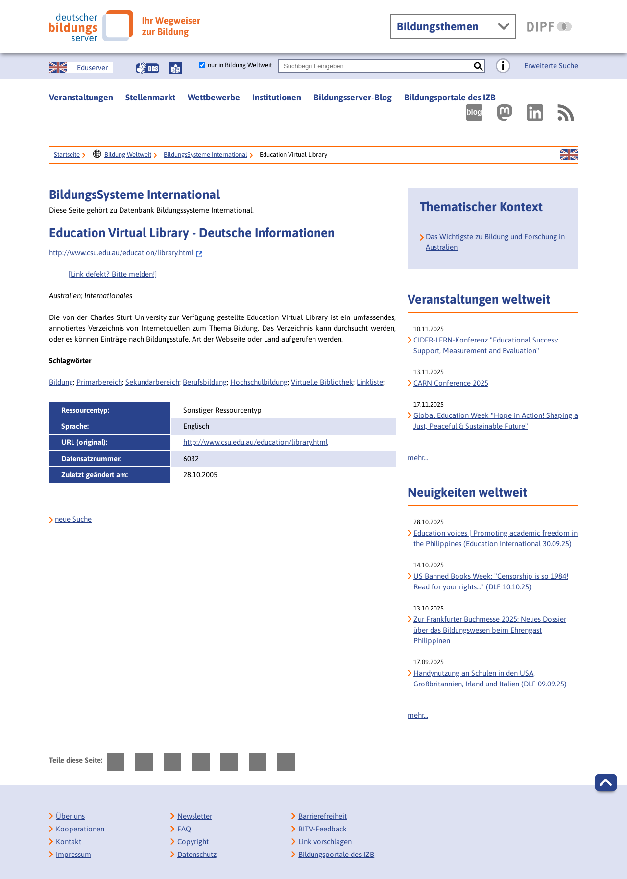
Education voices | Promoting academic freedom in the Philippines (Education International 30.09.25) (495, 538)
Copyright (193, 841)
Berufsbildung (205, 382)
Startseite (67, 154)
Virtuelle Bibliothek (322, 382)
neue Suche (73, 519)
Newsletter (194, 816)
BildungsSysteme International (205, 154)
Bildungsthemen (438, 26)
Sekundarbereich (152, 382)
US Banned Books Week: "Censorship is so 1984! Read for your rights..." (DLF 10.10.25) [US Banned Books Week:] (490, 581)
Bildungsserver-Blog (353, 97)
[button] (606, 782)
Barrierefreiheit (322, 816)
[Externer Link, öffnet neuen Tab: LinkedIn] (535, 112)
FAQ (184, 829)
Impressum (73, 854)
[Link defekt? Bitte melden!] (113, 274)
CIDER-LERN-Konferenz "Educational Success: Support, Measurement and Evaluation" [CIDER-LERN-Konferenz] (485, 345)
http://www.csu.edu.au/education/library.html (126, 252)
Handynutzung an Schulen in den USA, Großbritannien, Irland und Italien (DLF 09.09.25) (490, 678)
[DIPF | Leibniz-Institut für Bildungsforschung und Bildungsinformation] (549, 26)
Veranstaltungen (81, 97)
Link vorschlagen (325, 841)
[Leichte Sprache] (175, 68)
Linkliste (370, 382)
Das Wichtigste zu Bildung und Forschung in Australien (495, 241)
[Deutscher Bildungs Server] (124, 25)
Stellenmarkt (150, 97)
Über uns (70, 816)
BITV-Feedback (322, 829)
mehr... (418, 457)
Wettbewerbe (214, 97)
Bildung (61, 382)
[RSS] (565, 112)
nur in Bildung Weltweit (240, 65)
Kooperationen (80, 829)
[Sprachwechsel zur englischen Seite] (81, 67)
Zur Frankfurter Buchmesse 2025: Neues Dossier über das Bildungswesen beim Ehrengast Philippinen (489, 630)
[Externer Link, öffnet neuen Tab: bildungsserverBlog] (474, 112)
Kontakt (68, 841)
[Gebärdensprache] (147, 68)
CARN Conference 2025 (450, 383)
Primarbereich (99, 382)
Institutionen (276, 97)
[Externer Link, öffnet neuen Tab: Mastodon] (504, 112)
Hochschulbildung (259, 382)
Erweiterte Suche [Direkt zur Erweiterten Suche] (551, 65)
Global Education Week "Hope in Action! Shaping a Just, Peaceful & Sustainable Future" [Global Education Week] (495, 420)
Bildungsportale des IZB (450, 97)
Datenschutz (197, 854)
